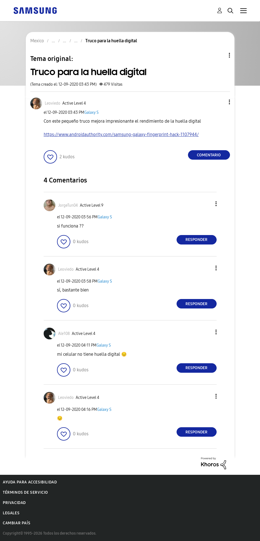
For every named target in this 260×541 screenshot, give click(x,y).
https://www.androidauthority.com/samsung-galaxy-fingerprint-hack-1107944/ (121, 134)
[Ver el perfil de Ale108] (64, 333)
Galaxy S (91, 112)
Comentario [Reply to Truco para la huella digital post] (209, 155)
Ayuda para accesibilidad (30, 482)
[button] (220, 102)
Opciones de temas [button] (220, 55)
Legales (11, 513)
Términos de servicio (25, 492)
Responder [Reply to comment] (196, 239)
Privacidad (14, 502)
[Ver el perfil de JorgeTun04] (68, 205)
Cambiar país (16, 523)
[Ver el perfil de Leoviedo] (52, 103)
